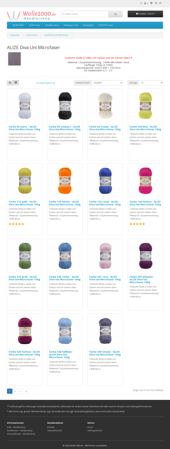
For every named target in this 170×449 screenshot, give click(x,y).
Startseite (14, 35)
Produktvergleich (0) (45, 83)
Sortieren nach (82, 82)
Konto (90, 427)
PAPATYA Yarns (106, 25)
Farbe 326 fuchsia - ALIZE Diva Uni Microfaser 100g (24, 353)
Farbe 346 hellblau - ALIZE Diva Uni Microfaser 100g (61, 354)
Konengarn (88, 25)
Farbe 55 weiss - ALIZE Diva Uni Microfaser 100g (24, 128)
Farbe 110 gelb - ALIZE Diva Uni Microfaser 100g (24, 203)
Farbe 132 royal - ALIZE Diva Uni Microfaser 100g (105, 203)
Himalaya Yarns (71, 25)
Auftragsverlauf (94, 430)
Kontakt (50, 427)
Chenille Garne (52, 25)
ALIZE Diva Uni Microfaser (56, 35)
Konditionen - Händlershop (20, 430)
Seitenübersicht (54, 430)
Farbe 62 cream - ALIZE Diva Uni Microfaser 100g (105, 128)
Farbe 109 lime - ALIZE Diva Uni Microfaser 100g (145, 128)
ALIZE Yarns (34, 25)
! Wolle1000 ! (18, 25)
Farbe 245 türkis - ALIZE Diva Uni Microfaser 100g (65, 278)
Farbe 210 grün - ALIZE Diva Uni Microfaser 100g (24, 278)
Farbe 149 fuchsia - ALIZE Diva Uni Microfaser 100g (145, 203)
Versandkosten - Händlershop (21, 433)
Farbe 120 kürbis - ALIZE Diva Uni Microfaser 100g (65, 203)
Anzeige (133, 82)
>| (26, 391)
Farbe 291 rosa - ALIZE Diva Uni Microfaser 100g (105, 278)
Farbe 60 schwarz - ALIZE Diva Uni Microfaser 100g (65, 128)
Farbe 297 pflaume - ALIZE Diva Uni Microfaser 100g (142, 279)
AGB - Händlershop (16, 427)
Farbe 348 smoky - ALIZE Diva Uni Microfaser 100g (105, 353)
